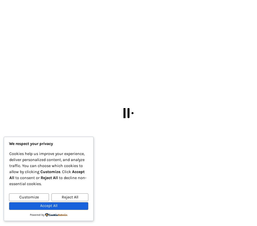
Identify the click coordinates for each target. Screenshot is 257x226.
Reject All (70, 197)
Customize (29, 197)
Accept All (48, 205)
